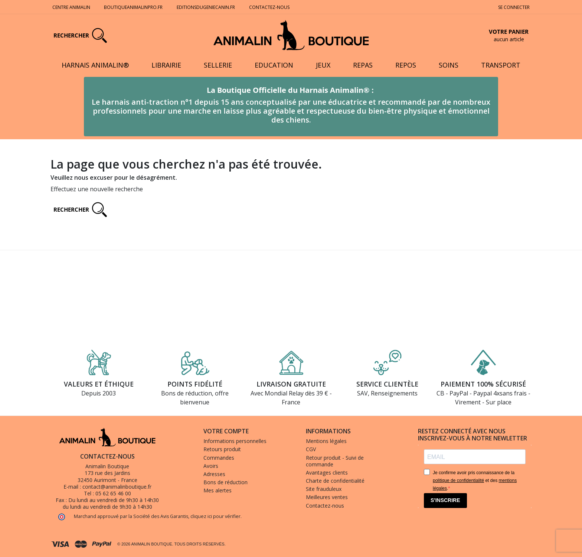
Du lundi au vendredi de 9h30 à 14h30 (113, 500)
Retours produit (222, 449)
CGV (311, 449)
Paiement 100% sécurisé (483, 384)
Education (274, 65)
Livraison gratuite (291, 384)
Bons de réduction (225, 482)
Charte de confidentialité (335, 480)
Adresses (214, 474)
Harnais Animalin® (95, 65)
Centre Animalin (71, 7)
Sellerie (218, 65)
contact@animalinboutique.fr (116, 486)
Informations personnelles (235, 440)
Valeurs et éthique (99, 384)
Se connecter (514, 7)
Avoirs (210, 465)
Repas (363, 65)
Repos (405, 65)
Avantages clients (327, 472)
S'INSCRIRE (445, 500)
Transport (500, 65)
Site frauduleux (323, 488)
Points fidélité (194, 384)
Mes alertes (217, 490)
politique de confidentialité (458, 480)
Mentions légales (326, 440)
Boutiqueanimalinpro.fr (133, 7)
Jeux (323, 65)
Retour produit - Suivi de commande (335, 461)
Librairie (166, 65)
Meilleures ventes (327, 497)
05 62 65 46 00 (113, 493)
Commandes (218, 457)
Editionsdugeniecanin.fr (206, 7)
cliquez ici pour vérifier (215, 516)
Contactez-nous (270, 7)
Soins (448, 65)
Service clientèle (387, 384)
